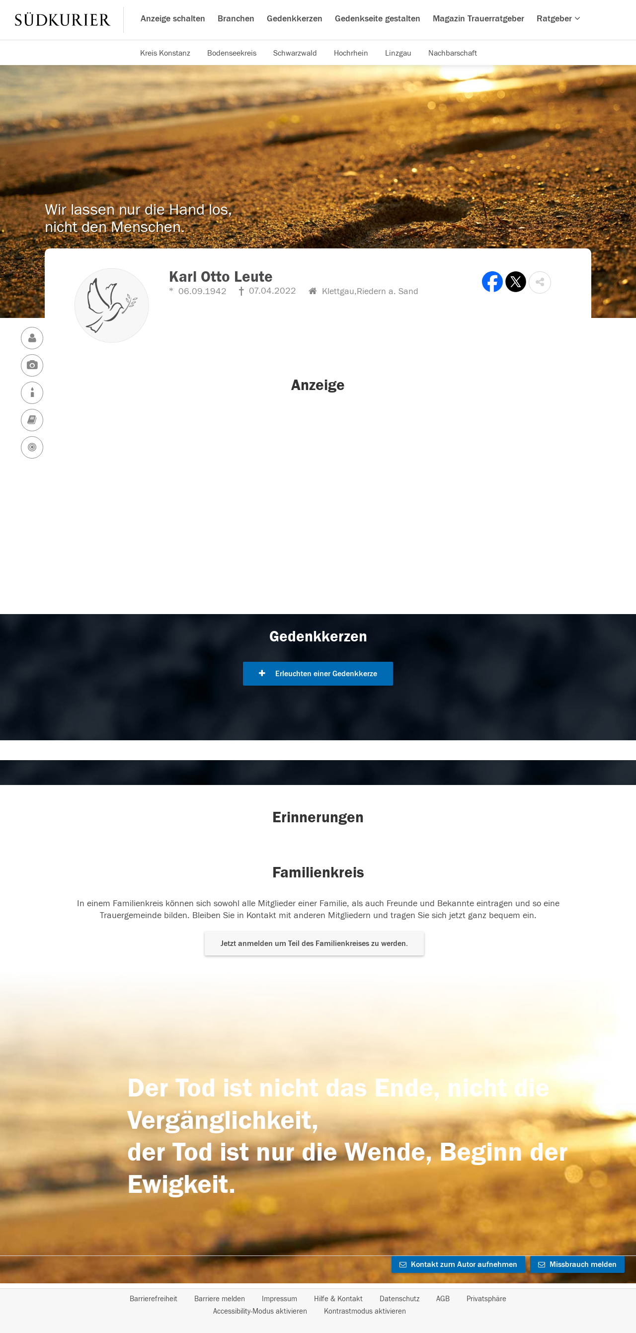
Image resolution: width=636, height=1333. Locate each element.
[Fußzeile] (318, 1305)
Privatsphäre (486, 1299)
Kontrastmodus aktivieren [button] (365, 1311)
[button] (540, 282)
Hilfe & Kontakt (338, 1299)
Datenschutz (399, 1299)
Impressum (279, 1299)
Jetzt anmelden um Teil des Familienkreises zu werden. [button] (314, 943)
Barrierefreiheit (153, 1299)
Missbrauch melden (577, 1264)
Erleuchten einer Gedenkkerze (318, 673)
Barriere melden (219, 1299)
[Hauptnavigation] (318, 20)
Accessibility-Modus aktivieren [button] (260, 1311)
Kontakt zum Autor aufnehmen (458, 1264)
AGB (443, 1299)
